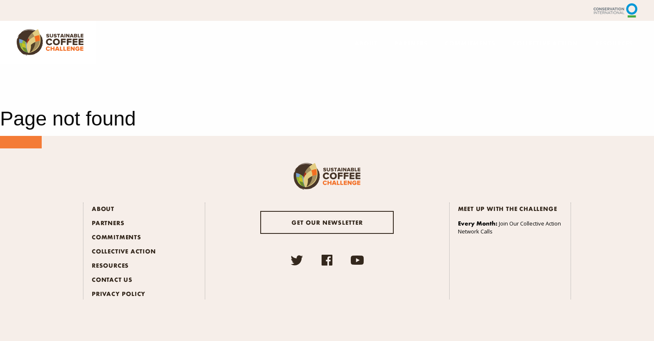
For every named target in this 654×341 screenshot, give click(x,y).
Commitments (470, 43)
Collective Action (545, 43)
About (366, 43)
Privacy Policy (119, 293)
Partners (411, 43)
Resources (614, 43)
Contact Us (112, 279)
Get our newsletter (327, 222)
